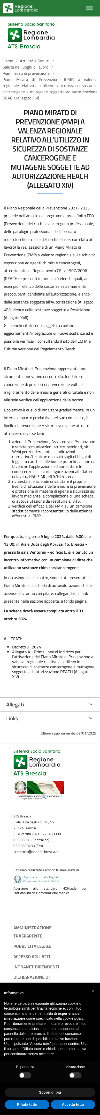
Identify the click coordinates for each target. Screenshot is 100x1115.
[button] (93, 991)
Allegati (15, 704)
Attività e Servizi (34, 61)
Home (8, 61)
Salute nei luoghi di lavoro (25, 67)
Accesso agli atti (31, 956)
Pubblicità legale (32, 946)
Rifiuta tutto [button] (27, 1104)
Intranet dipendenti (36, 966)
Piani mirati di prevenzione (26, 73)
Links (12, 718)
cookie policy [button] (73, 1018)
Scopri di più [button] (50, 1092)
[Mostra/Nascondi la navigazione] (89, 8)
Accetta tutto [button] (73, 1104)
